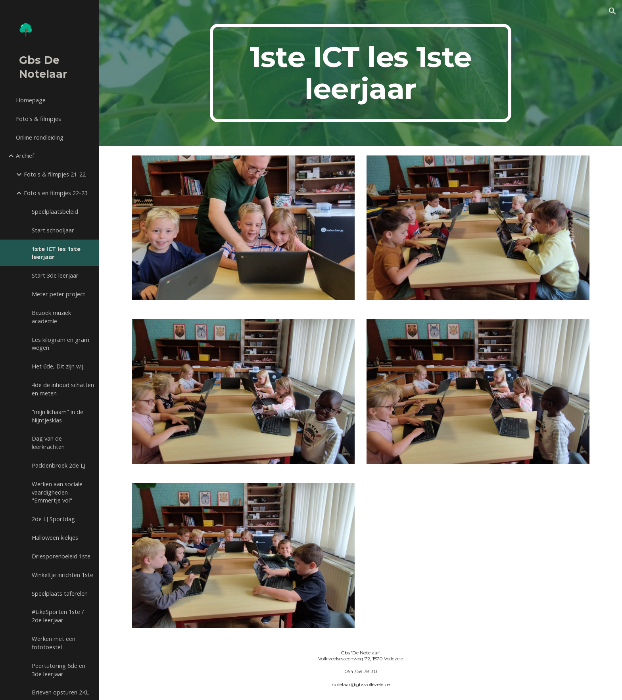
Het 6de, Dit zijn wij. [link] (58, 366)
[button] (612, 11)
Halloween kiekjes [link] (55, 537)
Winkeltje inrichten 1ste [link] (62, 575)
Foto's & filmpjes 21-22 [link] (55, 174)
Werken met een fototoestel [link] (53, 643)
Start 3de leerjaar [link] (55, 275)
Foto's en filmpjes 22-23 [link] (56, 193)
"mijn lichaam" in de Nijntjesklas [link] (57, 416)
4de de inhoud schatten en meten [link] (63, 389)
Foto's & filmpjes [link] (38, 119)
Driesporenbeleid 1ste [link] (61, 556)
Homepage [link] (31, 100)
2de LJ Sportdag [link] (53, 519)
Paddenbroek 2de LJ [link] (58, 465)
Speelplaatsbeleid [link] (55, 211)
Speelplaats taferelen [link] (60, 593)
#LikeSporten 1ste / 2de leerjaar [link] (58, 616)
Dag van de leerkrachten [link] (48, 442)
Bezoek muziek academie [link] (51, 317)
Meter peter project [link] (58, 294)
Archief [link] (25, 155)
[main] (360, 73)
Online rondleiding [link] (39, 137)
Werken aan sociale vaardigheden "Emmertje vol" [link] (57, 492)
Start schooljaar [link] (53, 230)
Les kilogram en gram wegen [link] (60, 344)
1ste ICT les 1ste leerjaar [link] (56, 253)
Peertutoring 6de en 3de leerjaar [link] (58, 670)
